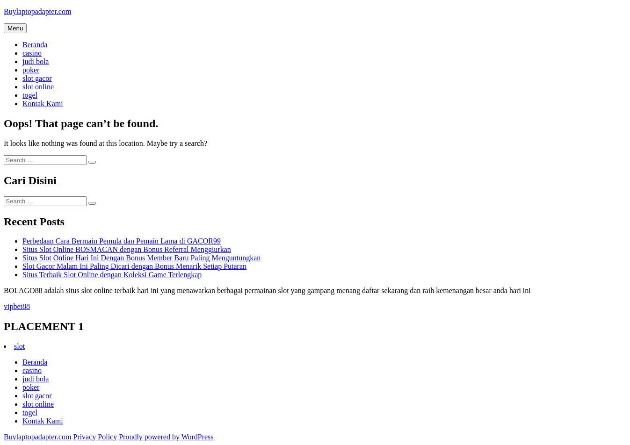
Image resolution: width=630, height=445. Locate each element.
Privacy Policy (95, 437)
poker (30, 70)
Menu (15, 28)
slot (19, 346)
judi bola (35, 61)
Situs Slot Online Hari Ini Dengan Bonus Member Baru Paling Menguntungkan (141, 258)
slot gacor (37, 78)
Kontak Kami (42, 104)
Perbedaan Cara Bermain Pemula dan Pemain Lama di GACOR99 (121, 241)
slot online (38, 87)
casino (32, 53)
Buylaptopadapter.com (37, 11)
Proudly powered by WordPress (166, 437)
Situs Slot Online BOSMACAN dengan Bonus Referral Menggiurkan (126, 249)
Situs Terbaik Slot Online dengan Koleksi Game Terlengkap (112, 275)
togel (29, 95)
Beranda (34, 45)
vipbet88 (17, 306)
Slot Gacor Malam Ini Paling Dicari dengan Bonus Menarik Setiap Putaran (134, 266)
